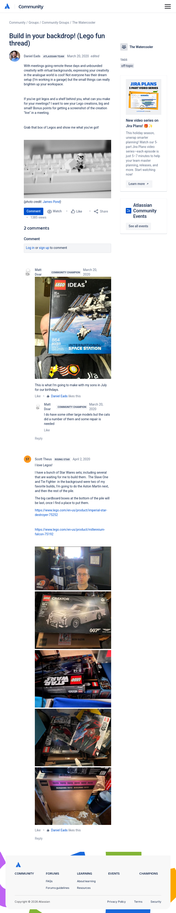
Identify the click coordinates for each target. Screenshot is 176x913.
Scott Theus (43, 459)
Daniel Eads (32, 56)
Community (31, 6)
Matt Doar (38, 272)
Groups (34, 22)
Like (38, 396)
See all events (138, 226)
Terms (138, 901)
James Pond (51, 202)
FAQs (49, 881)
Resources (84, 888)
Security (156, 901)
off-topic (127, 66)
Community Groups (55, 22)
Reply (39, 438)
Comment (34, 211)
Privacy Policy (116, 901)
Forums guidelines (57, 888)
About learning (86, 881)
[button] (73, 328)
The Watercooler (83, 22)
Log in (30, 248)
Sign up (44, 248)
